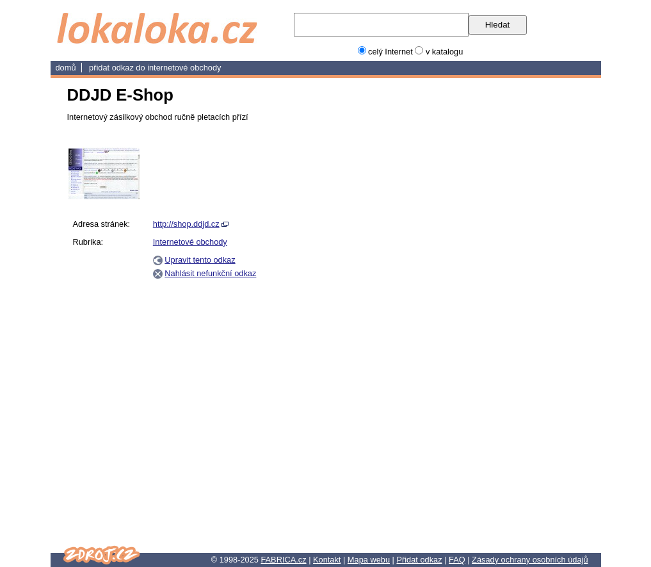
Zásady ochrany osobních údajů (530, 559)
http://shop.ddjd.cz (186, 224)
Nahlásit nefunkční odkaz (210, 273)
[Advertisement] (522, 339)
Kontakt (327, 559)
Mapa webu (369, 559)
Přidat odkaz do (118, 67)
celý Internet (390, 51)
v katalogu (444, 51)
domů (66, 67)
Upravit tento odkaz (200, 260)
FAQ (457, 559)
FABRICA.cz (283, 559)
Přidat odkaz (419, 559)
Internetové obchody (184, 67)
